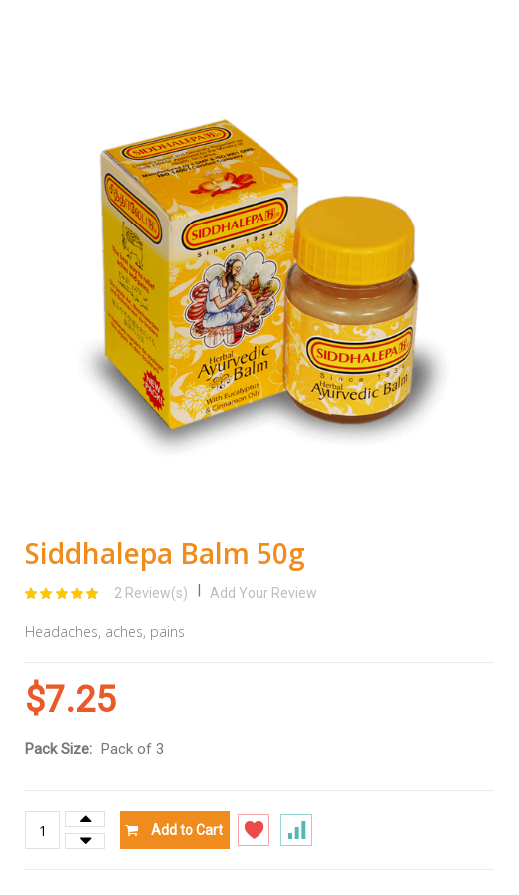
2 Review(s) (151, 593)
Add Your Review (263, 593)
